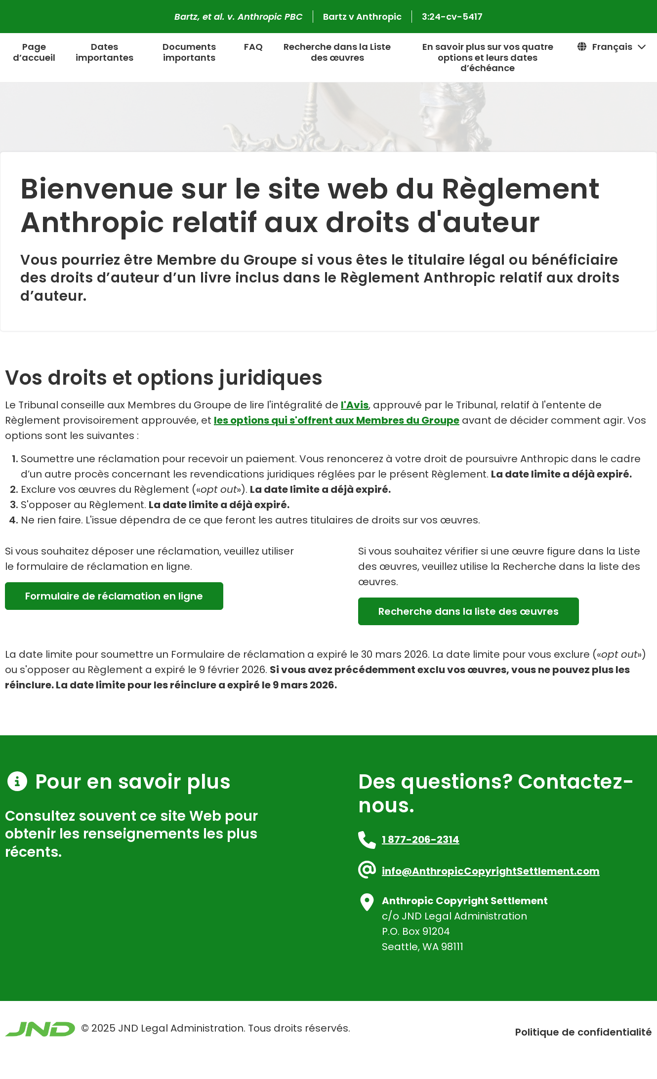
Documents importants (189, 52)
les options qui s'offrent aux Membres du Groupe (336, 420)
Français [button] (611, 46)
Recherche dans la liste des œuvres (468, 611)
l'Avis (355, 405)
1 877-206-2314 (420, 839)
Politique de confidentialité (583, 1032)
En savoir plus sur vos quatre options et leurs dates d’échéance (487, 57)
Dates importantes (104, 52)
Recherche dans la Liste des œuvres (337, 52)
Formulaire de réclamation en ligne (114, 596)
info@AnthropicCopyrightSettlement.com (491, 871)
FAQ (253, 46)
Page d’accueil (34, 52)
